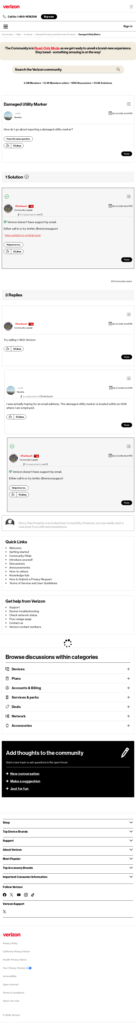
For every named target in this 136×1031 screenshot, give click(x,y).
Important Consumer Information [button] (25, 876)
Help (18, 34)
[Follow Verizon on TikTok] (33, 895)
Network (19, 716)
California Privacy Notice (16, 951)
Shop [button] (6, 822)
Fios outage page (20, 619)
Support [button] (8, 840)
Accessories (22, 725)
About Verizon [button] (12, 849)
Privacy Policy (10, 943)
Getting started (19, 552)
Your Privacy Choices (17, 968)
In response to (31, 214)
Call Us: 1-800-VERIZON (22, 16)
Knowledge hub (19, 575)
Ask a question (118, 26)
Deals (16, 707)
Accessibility (9, 976)
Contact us (16, 623)
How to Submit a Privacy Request (30, 579)
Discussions (17, 563)
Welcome (15, 548)
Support (14, 607)
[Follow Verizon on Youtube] (19, 895)
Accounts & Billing (26, 688)
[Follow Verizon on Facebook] (4, 895)
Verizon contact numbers (25, 627)
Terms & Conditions (13, 992)
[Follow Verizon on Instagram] (26, 895)
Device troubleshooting (24, 611)
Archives (28, 34)
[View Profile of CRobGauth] (21, 206)
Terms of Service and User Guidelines (33, 583)
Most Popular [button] (12, 858)
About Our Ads (11, 1001)
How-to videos (18, 571)
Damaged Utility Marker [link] (90, 34)
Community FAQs (20, 556)
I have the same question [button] (18, 139)
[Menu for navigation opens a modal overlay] (131, 6)
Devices (18, 669)
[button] (5, 26)
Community (7, 34)
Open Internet (11, 984)
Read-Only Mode (47, 48)
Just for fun (19, 788)
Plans (16, 678)
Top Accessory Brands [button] (18, 867)
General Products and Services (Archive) (55, 34)
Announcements (19, 567)
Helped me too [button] (13, 244)
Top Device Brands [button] (15, 831)
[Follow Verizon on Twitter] (11, 895)
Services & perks (25, 697)
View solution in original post (23, 235)
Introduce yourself (21, 559)
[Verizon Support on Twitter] (4, 911)
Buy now (49, 16)
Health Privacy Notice (15, 959)
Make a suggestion (25, 781)
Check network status (23, 615)
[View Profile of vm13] (17, 113)
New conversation (25, 774)
